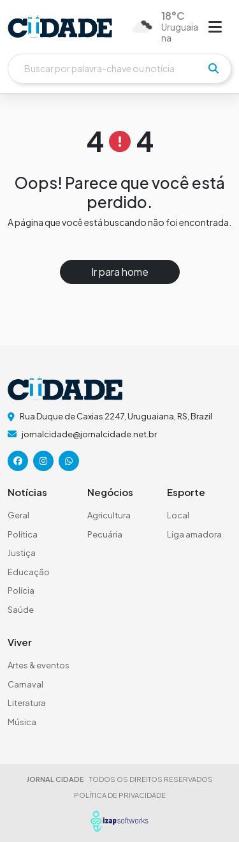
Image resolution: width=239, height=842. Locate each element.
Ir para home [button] (119, 271)
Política (23, 534)
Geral (18, 515)
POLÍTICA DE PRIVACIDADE (120, 795)
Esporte (186, 492)
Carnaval (25, 684)
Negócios (110, 492)
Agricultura (109, 515)
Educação (29, 572)
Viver (20, 642)
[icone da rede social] (18, 461)
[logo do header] (60, 26)
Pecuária (104, 534)
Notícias (27, 492)
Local (178, 515)
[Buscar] (119, 69)
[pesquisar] (213, 68)
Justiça (22, 553)
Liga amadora (194, 534)
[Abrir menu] (215, 26)
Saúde (21, 610)
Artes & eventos (38, 665)
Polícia (21, 590)
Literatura (27, 703)
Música (22, 722)
